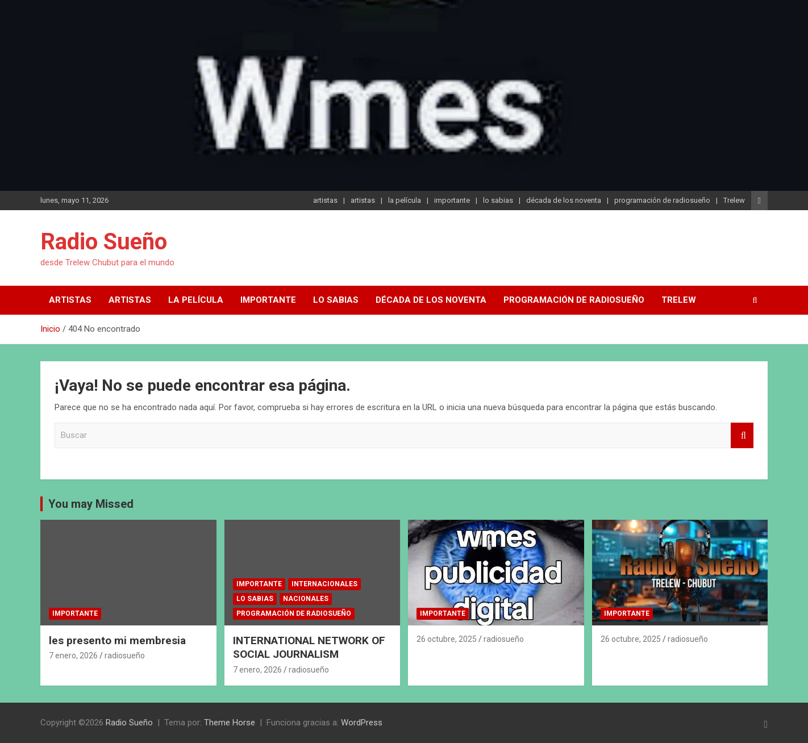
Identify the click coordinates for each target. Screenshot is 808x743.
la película (404, 200)
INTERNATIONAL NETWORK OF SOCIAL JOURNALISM (309, 647)
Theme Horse (229, 722)
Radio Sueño (103, 241)
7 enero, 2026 (73, 655)
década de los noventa (563, 200)
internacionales (324, 584)
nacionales (305, 599)
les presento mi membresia (117, 640)
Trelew (734, 200)
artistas (325, 200)
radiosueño (125, 655)
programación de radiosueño (662, 200)
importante (452, 200)
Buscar (742, 435)
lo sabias (498, 200)
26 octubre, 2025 (447, 639)
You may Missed (91, 504)
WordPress (361, 722)
